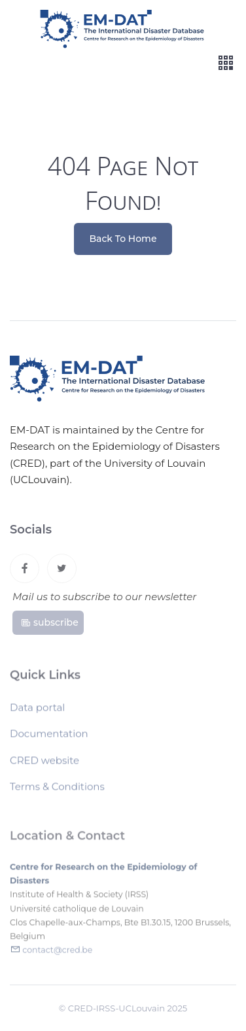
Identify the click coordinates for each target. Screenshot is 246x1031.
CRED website (44, 763)
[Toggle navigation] (225, 63)
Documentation (49, 736)
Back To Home (123, 239)
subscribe (49, 624)
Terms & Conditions (57, 789)
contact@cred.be (57, 953)
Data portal (37, 710)
